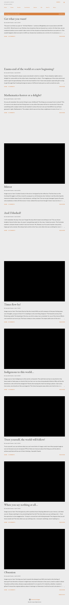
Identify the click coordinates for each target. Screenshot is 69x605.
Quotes (35, 7)
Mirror (8, 187)
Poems (12, 7)
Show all (61, 14)
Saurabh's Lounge (9, 2)
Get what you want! (15, 19)
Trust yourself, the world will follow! (24, 439)
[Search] (58, 2)
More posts (62, 594)
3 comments (11, 389)
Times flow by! (12, 304)
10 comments (11, 36)
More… (54, 7)
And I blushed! (12, 213)
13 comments (11, 589)
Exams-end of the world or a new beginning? (29, 69)
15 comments (11, 230)
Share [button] (5, 36)
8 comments (11, 322)
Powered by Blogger (34, 599)
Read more (62, 36)
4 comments (11, 86)
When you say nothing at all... (21, 505)
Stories (18, 7)
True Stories (27, 7)
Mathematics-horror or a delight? (23, 95)
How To (47, 7)
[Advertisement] (34, 52)
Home (5, 7)
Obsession (10, 572)
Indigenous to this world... (19, 372)
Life (41, 7)
